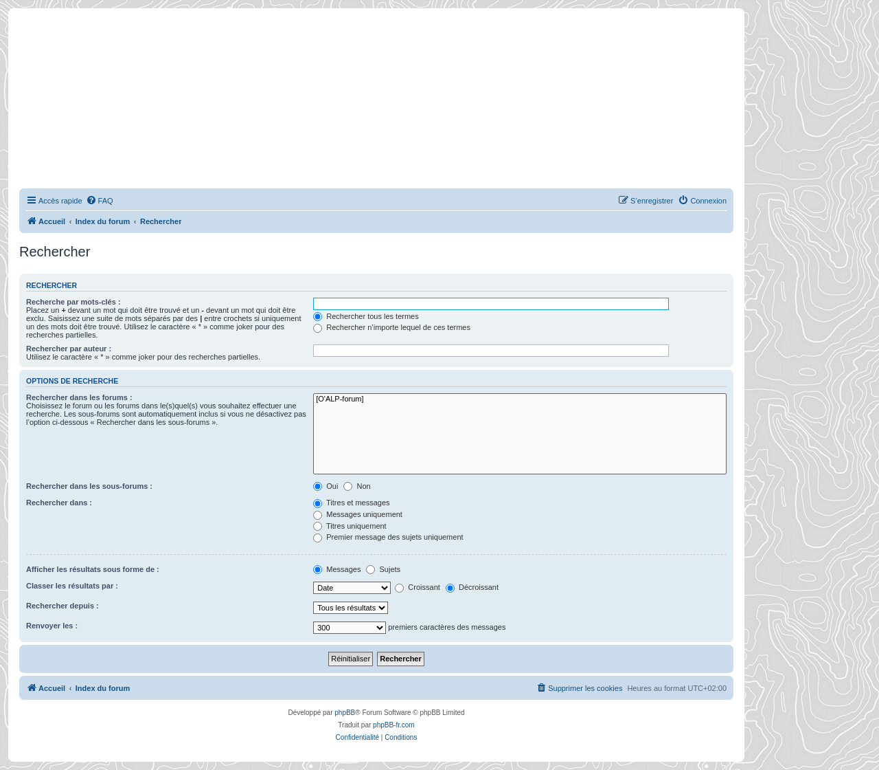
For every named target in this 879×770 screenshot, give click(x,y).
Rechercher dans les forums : (79, 397)
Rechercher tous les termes (366, 316)
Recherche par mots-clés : (73, 302)
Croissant (417, 587)
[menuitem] (99, 200)
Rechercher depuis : (62, 606)
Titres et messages (351, 502)
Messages (337, 569)
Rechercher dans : (59, 502)
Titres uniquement (350, 526)
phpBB (344, 712)
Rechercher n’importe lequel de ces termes (391, 327)
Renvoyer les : (52, 626)
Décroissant (472, 587)
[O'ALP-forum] (520, 399)
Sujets (383, 569)
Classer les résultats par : (72, 586)
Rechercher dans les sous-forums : (89, 486)
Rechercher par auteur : (68, 348)
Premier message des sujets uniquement (388, 537)
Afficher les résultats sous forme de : (92, 569)
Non (356, 486)
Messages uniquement (357, 514)
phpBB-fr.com (394, 725)
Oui (325, 486)
